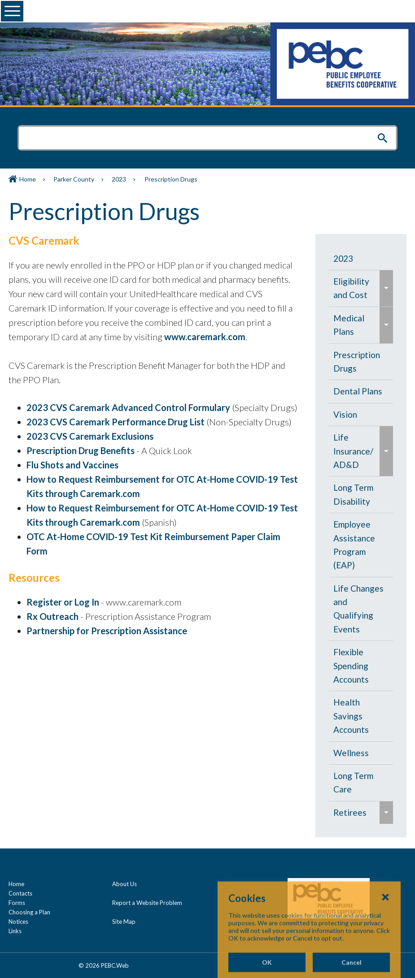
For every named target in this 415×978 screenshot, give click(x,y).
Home (27, 179)
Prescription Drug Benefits (81, 450)
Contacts (20, 893)
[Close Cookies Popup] (385, 932)
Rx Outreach (53, 616)
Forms (17, 902)
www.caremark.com (204, 336)
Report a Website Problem (147, 902)
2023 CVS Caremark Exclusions (89, 436)
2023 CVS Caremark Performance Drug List (115, 421)
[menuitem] (361, 258)
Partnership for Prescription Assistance (106, 630)
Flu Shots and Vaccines (72, 464)
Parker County (73, 179)
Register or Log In (62, 602)
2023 (119, 179)
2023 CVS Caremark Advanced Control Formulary (128, 407)
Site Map (123, 921)
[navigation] (361, 535)
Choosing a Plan (29, 912)
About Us (124, 883)
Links (15, 931)
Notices (18, 921)
